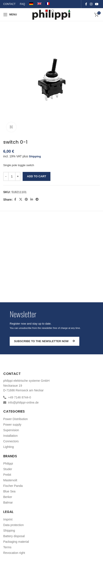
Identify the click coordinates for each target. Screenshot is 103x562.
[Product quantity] (12, 176)
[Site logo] (51, 14)
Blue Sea (9, 491)
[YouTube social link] (97, 4)
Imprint (7, 519)
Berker (7, 497)
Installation (10, 435)
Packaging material (16, 541)
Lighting (8, 447)
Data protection (13, 525)
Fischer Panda (13, 485)
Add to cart (36, 176)
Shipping (35, 156)
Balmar (8, 502)
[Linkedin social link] (31, 199)
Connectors (11, 441)
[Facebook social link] (86, 4)
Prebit (7, 474)
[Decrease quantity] (6, 176)
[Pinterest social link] (26, 199)
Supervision (11, 430)
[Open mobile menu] (10, 14)
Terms (7, 547)
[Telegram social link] (37, 199)
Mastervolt (10, 480)
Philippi (8, 463)
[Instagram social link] (91, 4)
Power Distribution (15, 419)
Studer (7, 469)
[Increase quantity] (17, 176)
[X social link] (20, 199)
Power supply (12, 424)
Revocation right (14, 553)
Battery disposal (14, 536)
